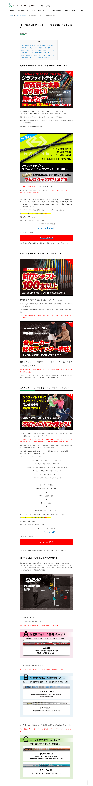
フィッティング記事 (21, 15)
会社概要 (81, 10)
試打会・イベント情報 (70, 10)
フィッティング (31, 10)
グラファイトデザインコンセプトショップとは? (35, 48)
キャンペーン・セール (43, 10)
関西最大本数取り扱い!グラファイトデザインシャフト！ (37, 45)
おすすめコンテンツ (56, 10)
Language (47, 6)
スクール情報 (21, 10)
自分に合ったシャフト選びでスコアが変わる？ (35, 53)
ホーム (11, 15)
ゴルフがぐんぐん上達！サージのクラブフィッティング (37, 55)
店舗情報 (12, 10)
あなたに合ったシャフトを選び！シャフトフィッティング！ (39, 50)
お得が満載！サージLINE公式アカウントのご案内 (36, 57)
